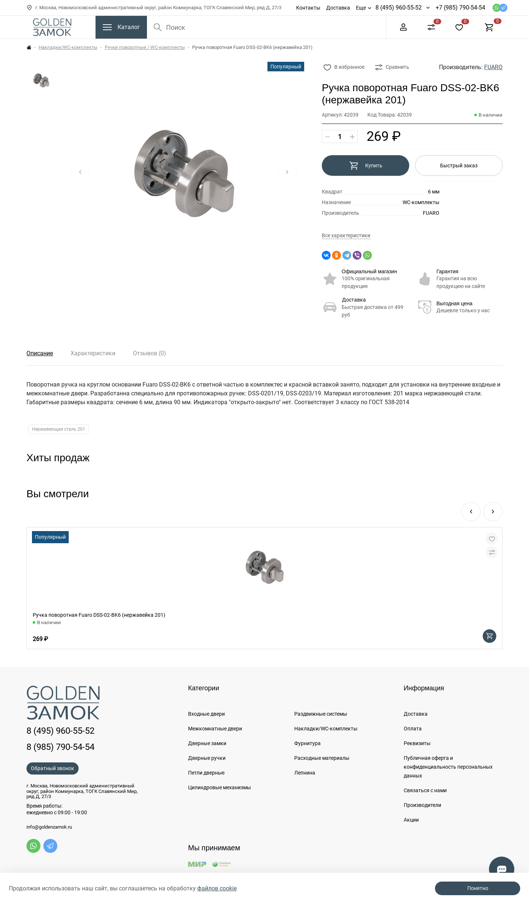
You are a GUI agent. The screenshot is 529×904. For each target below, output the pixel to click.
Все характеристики (346, 235)
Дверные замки (207, 743)
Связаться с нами (425, 790)
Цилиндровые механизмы (219, 787)
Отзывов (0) (149, 353)
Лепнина (304, 773)
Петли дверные (206, 773)
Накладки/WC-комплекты (68, 47)
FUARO (493, 67)
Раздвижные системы (320, 714)
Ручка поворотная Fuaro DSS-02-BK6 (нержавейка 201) (99, 615)
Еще (361, 8)
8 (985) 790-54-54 (60, 747)
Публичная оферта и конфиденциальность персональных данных (448, 767)
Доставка (338, 8)
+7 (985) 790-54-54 (460, 7)
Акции (411, 820)
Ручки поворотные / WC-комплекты (145, 47)
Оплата (413, 729)
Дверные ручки (207, 758)
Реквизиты (417, 743)
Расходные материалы (321, 758)
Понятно (477, 888)
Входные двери (206, 714)
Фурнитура (307, 743)
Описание (39, 353)
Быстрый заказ (459, 165)
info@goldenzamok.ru (49, 827)
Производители (422, 805)
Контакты (308, 8)
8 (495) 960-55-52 (398, 7)
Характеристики (93, 353)
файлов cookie (217, 888)
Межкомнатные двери (215, 729)
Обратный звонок (52, 768)
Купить (365, 165)
